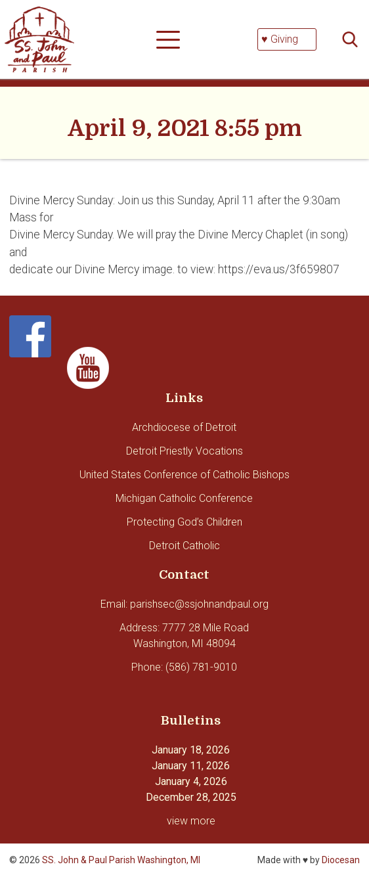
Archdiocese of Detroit (184, 427)
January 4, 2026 (191, 781)
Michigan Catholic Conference (184, 498)
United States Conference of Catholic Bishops (184, 474)
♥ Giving (279, 39)
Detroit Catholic (184, 545)
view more (191, 821)
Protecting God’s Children (184, 522)
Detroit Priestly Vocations (184, 451)
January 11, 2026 (191, 765)
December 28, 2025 (191, 797)
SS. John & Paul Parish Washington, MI (121, 860)
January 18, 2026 (191, 750)
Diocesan (341, 860)
